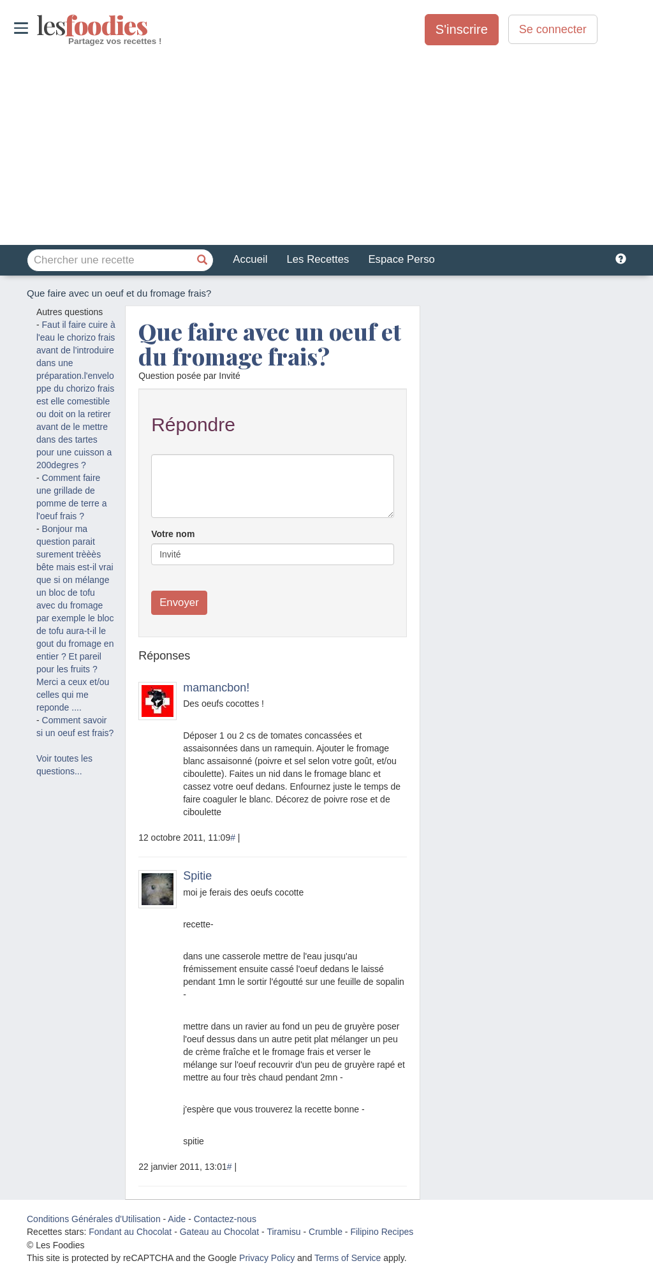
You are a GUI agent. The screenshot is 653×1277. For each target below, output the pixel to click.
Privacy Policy (267, 1258)
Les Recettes (317, 259)
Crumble (325, 1232)
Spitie (197, 875)
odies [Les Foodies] (38, 25)
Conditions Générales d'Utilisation (94, 1219)
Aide (177, 1219)
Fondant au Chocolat (130, 1232)
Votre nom (172, 534)
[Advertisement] (326, 146)
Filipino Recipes (381, 1232)
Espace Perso (401, 259)
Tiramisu (283, 1232)
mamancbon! (216, 687)
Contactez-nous (225, 1219)
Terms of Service (347, 1258)
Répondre (193, 424)
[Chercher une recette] (202, 260)
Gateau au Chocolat (220, 1232)
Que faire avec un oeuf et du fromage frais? (269, 344)
